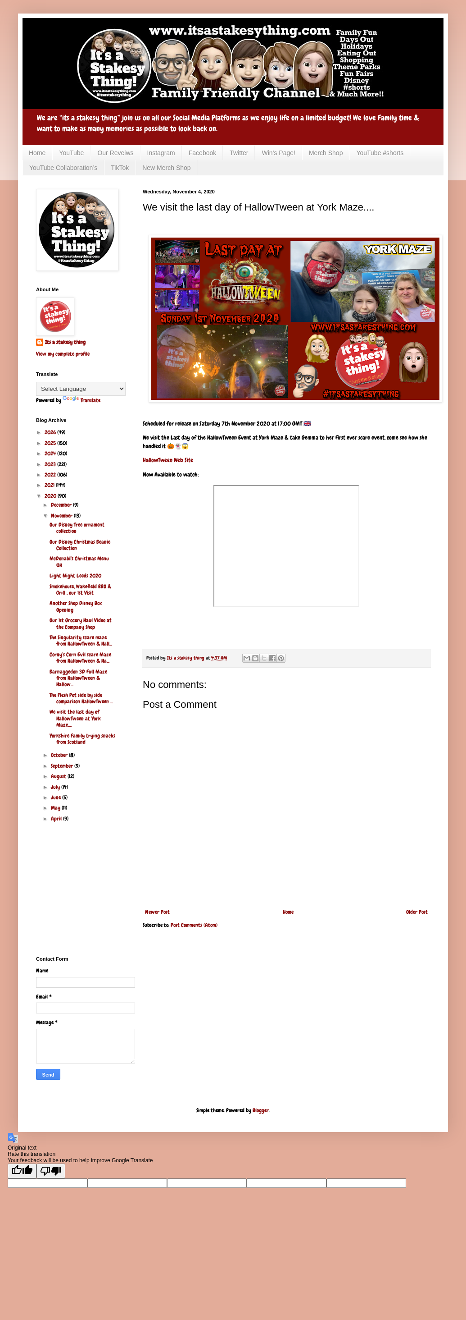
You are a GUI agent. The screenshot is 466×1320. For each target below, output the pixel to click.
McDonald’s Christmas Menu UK (79, 561)
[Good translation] (22, 1171)
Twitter (239, 152)
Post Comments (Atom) (194, 925)
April (57, 818)
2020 (51, 496)
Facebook (202, 152)
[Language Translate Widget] (81, 389)
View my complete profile (63, 354)
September (62, 766)
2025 (51, 443)
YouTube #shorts (379, 152)
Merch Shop (326, 152)
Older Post (417, 912)
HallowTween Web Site (168, 460)
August (59, 776)
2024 (51, 453)
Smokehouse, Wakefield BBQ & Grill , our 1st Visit (80, 589)
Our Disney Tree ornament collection (77, 528)
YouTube (71, 152)
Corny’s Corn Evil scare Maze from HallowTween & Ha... (80, 658)
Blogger (261, 1110)
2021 (50, 485)
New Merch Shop (166, 167)
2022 (51, 474)
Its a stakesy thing (65, 342)
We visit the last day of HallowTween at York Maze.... (75, 718)
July (56, 787)
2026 (51, 432)
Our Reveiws (115, 152)
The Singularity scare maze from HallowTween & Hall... (81, 640)
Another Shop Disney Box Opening (76, 606)
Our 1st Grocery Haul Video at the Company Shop (81, 623)
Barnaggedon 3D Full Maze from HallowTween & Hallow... (78, 678)
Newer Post (157, 912)
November (62, 515)
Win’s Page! (278, 152)
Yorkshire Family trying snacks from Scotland (82, 739)
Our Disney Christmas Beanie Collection (80, 545)
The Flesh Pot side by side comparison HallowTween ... (81, 698)
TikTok (120, 167)
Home (37, 152)
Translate (81, 400)
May (56, 807)
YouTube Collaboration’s (63, 167)
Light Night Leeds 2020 (75, 575)
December (62, 505)
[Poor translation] (50, 1171)
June (56, 797)
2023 (51, 464)
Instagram (161, 152)
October (60, 755)
